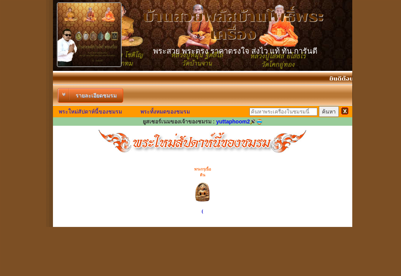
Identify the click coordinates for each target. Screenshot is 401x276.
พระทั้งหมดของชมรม (165, 111)
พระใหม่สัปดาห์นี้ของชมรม (90, 111)
